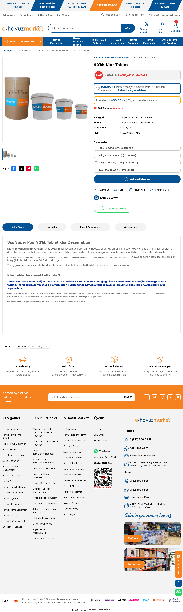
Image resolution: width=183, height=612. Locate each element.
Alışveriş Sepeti (71, 503)
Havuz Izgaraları (10, 498)
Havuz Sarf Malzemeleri (14, 521)
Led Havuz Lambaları (13, 455)
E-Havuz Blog (70, 446)
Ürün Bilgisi (17, 227)
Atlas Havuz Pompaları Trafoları (45, 511)
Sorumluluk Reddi (72, 463)
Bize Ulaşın (69, 514)
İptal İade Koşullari (72, 474)
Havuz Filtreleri (10, 481)
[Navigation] (22, 41)
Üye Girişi (98, 429)
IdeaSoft (75, 610)
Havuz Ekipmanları (12, 449)
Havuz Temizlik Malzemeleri (10, 468)
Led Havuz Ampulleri (44, 468)
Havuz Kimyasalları (12, 429)
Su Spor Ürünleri (10, 461)
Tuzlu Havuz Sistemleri (14, 444)
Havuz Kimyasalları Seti (45, 483)
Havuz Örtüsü (9, 515)
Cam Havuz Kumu (42, 524)
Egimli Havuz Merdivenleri (40, 531)
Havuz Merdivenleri (12, 504)
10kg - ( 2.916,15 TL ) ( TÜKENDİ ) (117, 148)
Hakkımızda (69, 429)
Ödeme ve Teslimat (73, 469)
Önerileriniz (131, 227)
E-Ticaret (84, 610)
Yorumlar (52, 227)
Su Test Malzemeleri (12, 492)
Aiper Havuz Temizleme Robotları (45, 443)
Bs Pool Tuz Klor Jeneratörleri (41, 490)
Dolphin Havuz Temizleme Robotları (44, 452)
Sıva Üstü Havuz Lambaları (41, 476)
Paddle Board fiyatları (44, 538)
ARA (127, 28)
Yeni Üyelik (99, 435)
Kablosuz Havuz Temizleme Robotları (44, 461)
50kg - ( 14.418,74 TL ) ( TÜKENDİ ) (118, 162)
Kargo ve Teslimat (72, 491)
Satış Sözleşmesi (72, 452)
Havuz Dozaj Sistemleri (14, 487)
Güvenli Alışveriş (71, 486)
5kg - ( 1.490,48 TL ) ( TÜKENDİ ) (117, 170)
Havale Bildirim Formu (75, 435)
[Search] (91, 28)
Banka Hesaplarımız (73, 497)
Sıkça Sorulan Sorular (74, 440)
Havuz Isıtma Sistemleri (14, 509)
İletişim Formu (70, 509)
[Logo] (22, 28)
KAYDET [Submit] (128, 397)
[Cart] (176, 28)
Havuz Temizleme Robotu (11, 437)
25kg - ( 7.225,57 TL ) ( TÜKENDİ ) (117, 155)
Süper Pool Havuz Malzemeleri (138, 122)
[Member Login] (162, 28)
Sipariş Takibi (100, 440)
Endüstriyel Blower (12, 527)
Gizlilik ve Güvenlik (72, 457)
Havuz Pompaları (11, 475)
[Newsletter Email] (91, 397)
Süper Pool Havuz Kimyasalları (137, 117)
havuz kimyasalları (40, 346)
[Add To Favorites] (159, 190)
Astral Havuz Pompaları (45, 497)
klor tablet (21, 346)
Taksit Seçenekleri (90, 227)
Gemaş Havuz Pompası (45, 503)
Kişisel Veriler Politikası (74, 480)
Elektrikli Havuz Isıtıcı (44, 518)
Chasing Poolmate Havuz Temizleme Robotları (42, 432)
